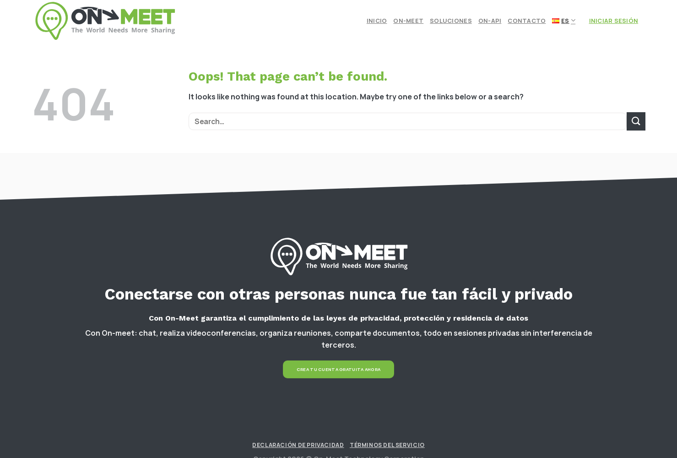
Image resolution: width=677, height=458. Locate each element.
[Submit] (636, 121)
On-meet (408, 20)
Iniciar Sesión (614, 20)
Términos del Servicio (387, 445)
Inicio (377, 20)
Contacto (527, 20)
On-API (490, 20)
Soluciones (451, 20)
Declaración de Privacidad (298, 445)
